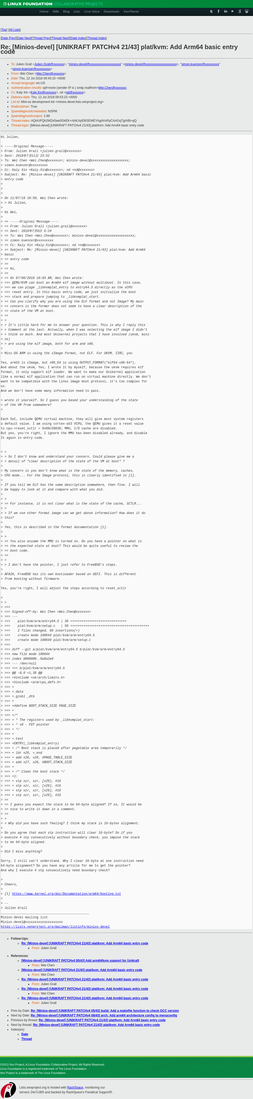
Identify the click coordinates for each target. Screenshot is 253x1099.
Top (3, 30)
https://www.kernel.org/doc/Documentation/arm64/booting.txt (66, 894)
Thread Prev (41, 38)
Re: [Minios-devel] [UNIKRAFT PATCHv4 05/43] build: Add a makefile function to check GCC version (105, 1011)
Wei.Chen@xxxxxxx (50, 73)
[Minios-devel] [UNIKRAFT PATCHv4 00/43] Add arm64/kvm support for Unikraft (80, 960)
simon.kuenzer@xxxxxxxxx (200, 64)
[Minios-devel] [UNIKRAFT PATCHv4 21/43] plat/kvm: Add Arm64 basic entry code (81, 970)
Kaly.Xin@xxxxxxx (43, 92)
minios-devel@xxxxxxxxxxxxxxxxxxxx (95, 64)
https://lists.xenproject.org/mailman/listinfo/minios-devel (55, 927)
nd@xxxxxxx (74, 92)
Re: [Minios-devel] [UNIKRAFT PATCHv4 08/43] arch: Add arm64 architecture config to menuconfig (104, 1015)
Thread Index (97, 38)
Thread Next (60, 38)
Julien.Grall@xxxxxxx (49, 64)
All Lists (14, 30)
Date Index (78, 38)
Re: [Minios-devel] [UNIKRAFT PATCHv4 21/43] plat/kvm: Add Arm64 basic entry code (84, 943)
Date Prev (8, 38)
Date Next (24, 38)
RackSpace (75, 1087)
